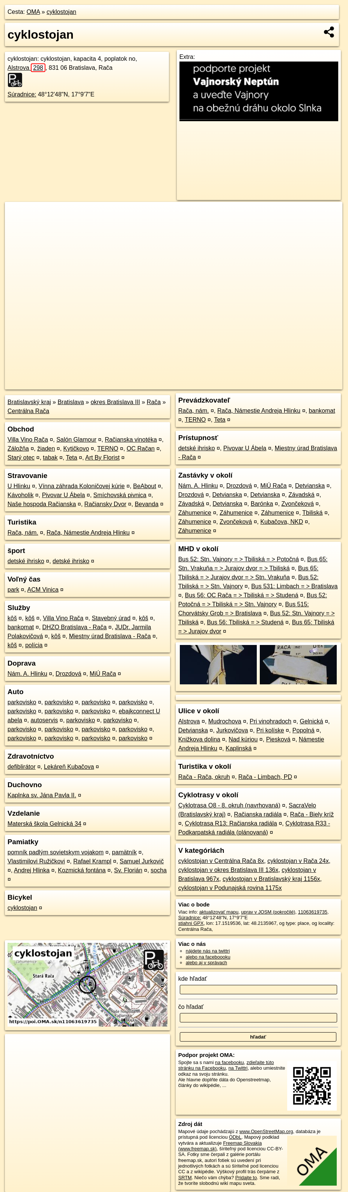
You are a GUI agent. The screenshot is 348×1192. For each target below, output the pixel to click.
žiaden (46, 448)
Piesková (278, 739)
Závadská (301, 495)
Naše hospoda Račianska (42, 504)
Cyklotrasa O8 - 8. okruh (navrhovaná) (229, 805)
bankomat (21, 627)
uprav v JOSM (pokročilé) (268, 912)
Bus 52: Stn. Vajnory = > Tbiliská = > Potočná (238, 559)
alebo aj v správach (206, 962)
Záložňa (18, 448)
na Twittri (237, 1068)
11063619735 (312, 912)
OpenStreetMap (210, 384)
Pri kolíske (270, 730)
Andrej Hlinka (32, 870)
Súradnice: (22, 94)
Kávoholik (20, 495)
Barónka (262, 504)
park (13, 589)
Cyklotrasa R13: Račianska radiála (231, 823)
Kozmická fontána (81, 870)
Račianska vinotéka (131, 439)
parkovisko (22, 702)
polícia (33, 645)
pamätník (124, 852)
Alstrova (26, 67)
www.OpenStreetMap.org (266, 1131)
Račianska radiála (258, 814)
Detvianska (310, 486)
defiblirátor (22, 767)
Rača (154, 402)
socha (159, 870)
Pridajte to (246, 1177)
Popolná (303, 730)
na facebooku (229, 1062)
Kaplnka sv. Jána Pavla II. (42, 795)
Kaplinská (239, 748)
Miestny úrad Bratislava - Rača (110, 636)
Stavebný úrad (111, 618)
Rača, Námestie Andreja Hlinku (88, 532)
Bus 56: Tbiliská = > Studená (245, 622)
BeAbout (144, 486)
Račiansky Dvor (105, 504)
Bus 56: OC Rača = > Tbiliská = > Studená (241, 595)
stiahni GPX (191, 923)
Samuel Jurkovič (142, 861)
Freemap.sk (250, 384)
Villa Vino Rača (28, 439)
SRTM (185, 1177)
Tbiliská (312, 513)
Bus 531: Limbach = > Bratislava (294, 586)
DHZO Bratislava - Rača (74, 627)
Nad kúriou (243, 739)
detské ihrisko (26, 561)
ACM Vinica (43, 589)
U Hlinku (19, 486)
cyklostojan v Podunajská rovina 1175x (230, 888)
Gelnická (311, 721)
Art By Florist (102, 457)
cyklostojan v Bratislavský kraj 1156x (271, 879)
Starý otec (21, 457)
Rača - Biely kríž (312, 814)
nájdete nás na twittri (208, 951)
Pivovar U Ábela (63, 495)
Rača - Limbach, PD (265, 777)
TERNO (107, 448)
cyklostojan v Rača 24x (298, 861)
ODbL (235, 1137)
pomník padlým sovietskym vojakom (56, 852)
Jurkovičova (232, 730)
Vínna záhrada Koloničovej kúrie (82, 486)
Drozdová (68, 673)
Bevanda (146, 504)
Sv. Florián (128, 870)
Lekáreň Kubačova (69, 767)
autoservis (44, 720)
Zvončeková (298, 504)
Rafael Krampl (92, 861)
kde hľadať (192, 979)
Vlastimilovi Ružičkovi (36, 861)
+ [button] (17, 214)
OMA (33, 12)
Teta (71, 457)
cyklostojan (61, 12)
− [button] (17, 226)
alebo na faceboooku (208, 957)
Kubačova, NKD (281, 522)
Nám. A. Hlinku (27, 673)
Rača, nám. (23, 532)
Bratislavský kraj (29, 402)
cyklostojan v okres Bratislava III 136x (228, 870)
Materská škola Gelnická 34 (44, 824)
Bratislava (70, 402)
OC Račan (141, 448)
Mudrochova (224, 721)
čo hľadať (191, 1007)
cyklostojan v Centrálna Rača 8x (221, 861)
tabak (50, 457)
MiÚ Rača (103, 673)
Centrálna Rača (28, 411)
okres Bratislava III (115, 402)
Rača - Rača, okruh (204, 777)
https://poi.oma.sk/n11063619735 (307, 384)
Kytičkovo (76, 448)
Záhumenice (194, 513)
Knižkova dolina (199, 739)
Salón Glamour (76, 439)
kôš (12, 618)
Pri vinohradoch (270, 721)
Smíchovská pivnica (119, 495)
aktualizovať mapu (218, 912)
